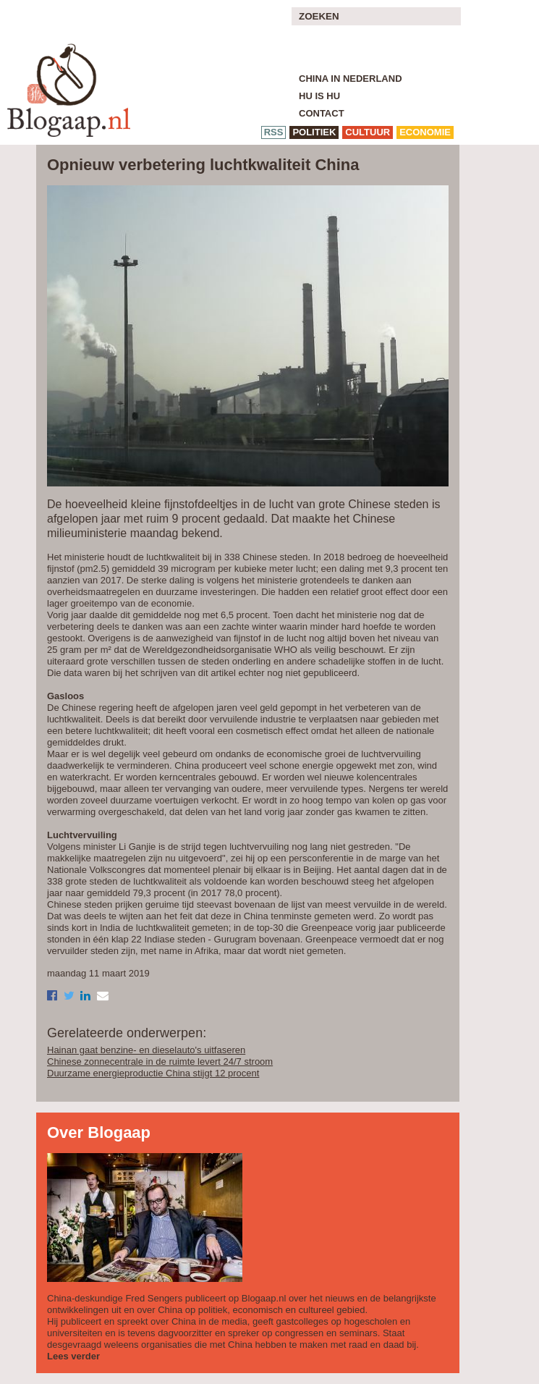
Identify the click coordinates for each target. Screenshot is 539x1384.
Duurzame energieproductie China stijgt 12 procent (153, 1073)
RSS (274, 132)
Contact (321, 113)
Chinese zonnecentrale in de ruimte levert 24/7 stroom (160, 1061)
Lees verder (73, 1356)
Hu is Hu (319, 95)
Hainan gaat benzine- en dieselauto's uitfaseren (146, 1050)
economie (425, 132)
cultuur (367, 132)
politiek (314, 132)
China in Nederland (350, 78)
